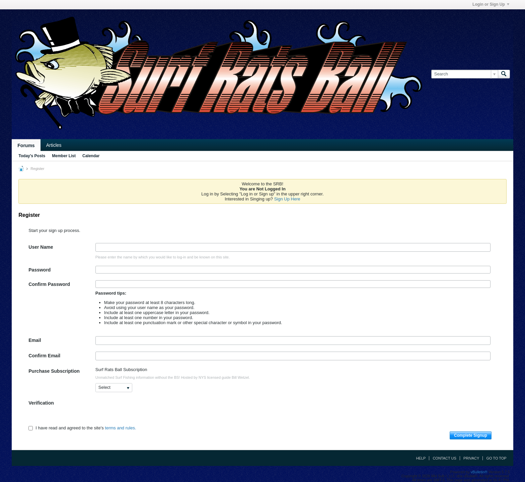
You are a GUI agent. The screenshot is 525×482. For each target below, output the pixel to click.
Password (39, 270)
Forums (25, 145)
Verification (41, 403)
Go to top (496, 458)
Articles (54, 145)
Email (34, 340)
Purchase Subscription (53, 371)
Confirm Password (49, 284)
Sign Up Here (287, 198)
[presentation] (146, 412)
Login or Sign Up (490, 4)
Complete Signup (470, 435)
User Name (40, 247)
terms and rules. (120, 428)
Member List (64, 156)
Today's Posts (31, 156)
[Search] (464, 74)
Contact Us (444, 458)
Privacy (471, 458)
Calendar (90, 156)
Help (421, 458)
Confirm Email (44, 355)
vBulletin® (479, 472)
